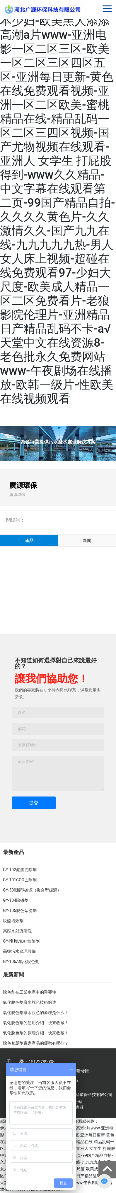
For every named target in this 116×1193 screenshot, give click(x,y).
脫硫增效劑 (13, 920)
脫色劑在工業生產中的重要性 (29, 992)
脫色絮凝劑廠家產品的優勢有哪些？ (36, 1043)
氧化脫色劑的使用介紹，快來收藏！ (36, 1022)
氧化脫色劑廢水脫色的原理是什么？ (36, 1012)
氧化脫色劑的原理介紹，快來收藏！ (36, 1033)
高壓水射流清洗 (17, 931)
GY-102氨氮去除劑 (20, 869)
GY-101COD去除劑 (20, 880)
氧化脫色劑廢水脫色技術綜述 (29, 1002)
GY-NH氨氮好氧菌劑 (21, 941)
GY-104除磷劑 (15, 900)
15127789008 (41, 1061)
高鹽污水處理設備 (19, 951)
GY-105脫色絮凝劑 (20, 910)
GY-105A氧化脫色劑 (21, 961)
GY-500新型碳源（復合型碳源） (32, 890)
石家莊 (77, 1107)
